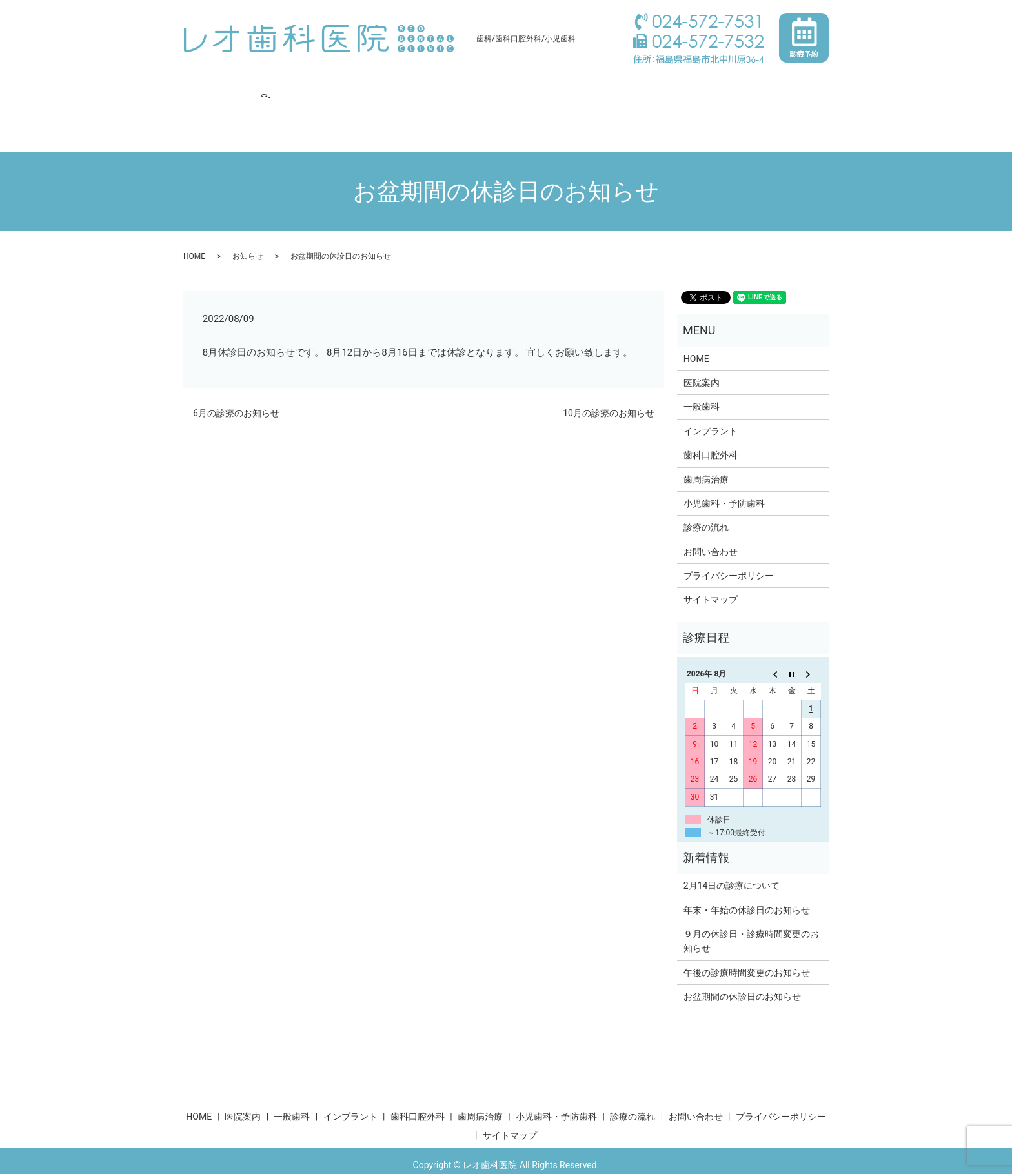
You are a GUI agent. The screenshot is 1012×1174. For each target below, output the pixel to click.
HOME (205, 86)
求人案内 (733, 86)
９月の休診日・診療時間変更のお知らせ (751, 916)
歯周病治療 (511, 86)
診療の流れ (674, 86)
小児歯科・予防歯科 (593, 86)
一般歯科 (308, 86)
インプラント (372, 86)
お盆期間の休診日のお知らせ (742, 972)
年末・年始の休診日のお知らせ (746, 885)
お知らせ (247, 231)
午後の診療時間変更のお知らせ (746, 948)
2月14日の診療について (731, 861)
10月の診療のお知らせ (608, 388)
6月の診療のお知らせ (236, 388)
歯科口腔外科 (444, 86)
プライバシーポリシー (728, 551)
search (270, 107)
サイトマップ (710, 575)
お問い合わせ (219, 107)
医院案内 (254, 86)
